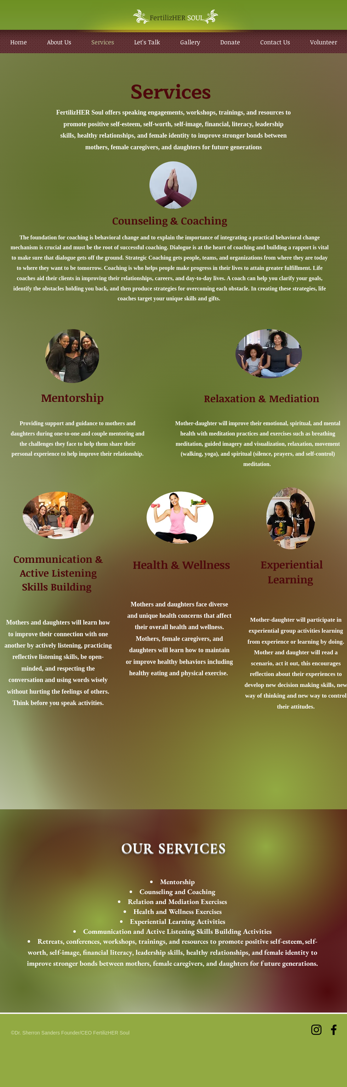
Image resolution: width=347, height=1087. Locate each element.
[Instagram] (316, 1030)
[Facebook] (334, 1030)
